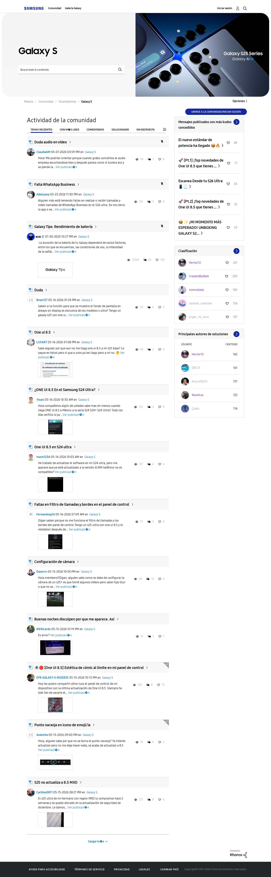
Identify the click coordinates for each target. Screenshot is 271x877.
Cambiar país (169, 869)
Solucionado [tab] (120, 129)
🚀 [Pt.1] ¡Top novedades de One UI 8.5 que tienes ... (200, 163)
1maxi (40, 399)
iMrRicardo (43, 629)
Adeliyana (42, 194)
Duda (38, 290)
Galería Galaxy (73, 8)
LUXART (41, 342)
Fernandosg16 (45, 514)
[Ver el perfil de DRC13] (196, 368)
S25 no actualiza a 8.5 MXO (55, 782)
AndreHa (42, 735)
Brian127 (42, 300)
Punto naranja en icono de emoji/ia (62, 725)
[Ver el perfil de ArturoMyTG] (199, 381)
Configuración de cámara (54, 561)
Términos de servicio (89, 869)
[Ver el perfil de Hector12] (195, 262)
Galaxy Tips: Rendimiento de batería (63, 226)
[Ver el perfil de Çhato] (195, 408)
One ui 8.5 (42, 332)
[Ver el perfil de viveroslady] (196, 290)
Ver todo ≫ (209, 122)
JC (42, 236)
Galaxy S (90, 152)
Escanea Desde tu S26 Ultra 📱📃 (200, 184)
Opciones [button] (239, 101)
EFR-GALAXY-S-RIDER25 (52, 677)
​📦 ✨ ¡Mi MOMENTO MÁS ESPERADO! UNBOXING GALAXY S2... (199, 228)
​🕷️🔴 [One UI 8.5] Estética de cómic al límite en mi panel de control (89, 667)
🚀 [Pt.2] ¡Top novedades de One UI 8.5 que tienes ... (201, 204)
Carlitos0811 (44, 792)
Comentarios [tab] (95, 129)
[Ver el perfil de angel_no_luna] (199, 317)
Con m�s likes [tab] (69, 129)
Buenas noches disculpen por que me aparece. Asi (74, 619)
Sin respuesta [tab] (145, 129)
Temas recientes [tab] (41, 129)
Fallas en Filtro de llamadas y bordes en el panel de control (81, 504)
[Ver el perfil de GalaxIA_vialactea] (200, 303)
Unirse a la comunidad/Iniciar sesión (216, 111)
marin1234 (43, 457)
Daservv (41, 571)
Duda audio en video (50, 142)
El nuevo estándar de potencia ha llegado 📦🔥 (199, 143)
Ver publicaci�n (66, 167)
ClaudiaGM (43, 152)
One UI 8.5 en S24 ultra (52, 447)
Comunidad (54, 8)
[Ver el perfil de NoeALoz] (197, 395)
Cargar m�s (96, 841)
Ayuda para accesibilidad (47, 869)
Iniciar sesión (224, 8)
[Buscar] (71, 69)
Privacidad (121, 869)
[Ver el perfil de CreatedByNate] (199, 276)
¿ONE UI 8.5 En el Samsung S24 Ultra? (64, 389)
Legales (144, 869)
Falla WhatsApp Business (54, 184)
